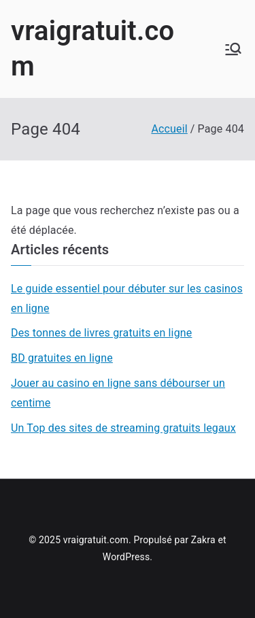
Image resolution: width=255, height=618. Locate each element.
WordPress (126, 556)
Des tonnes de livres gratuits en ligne (101, 332)
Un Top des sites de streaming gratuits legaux (123, 428)
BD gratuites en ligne (62, 357)
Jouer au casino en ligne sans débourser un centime (118, 393)
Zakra (203, 539)
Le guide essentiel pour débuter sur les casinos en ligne (127, 298)
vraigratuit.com (96, 539)
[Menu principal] (233, 48)
